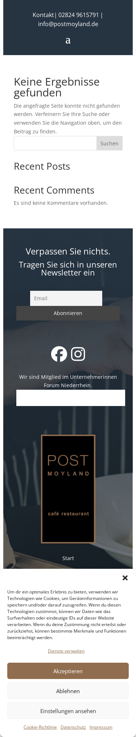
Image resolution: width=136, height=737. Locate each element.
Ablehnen (68, 691)
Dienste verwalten (66, 651)
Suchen (109, 143)
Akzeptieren (68, 671)
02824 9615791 (78, 15)
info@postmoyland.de (68, 24)
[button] (125, 577)
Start (68, 558)
